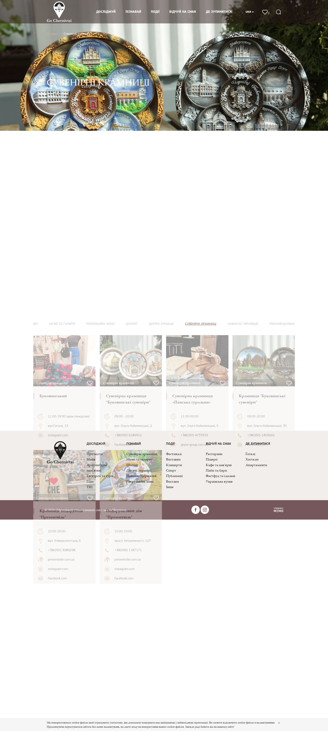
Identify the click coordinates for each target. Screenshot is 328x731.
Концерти (174, 465)
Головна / (53, 34)
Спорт (171, 470)
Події (155, 12)
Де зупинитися (219, 12)
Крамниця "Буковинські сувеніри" (262, 520)
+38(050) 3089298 (61, 672)
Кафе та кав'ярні (219, 465)
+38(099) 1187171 (128, 672)
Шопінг (132, 465)
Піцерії (212, 459)
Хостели (252, 459)
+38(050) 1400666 (261, 557)
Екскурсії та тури (100, 475)
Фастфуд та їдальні (220, 475)
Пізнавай (133, 12)
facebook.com (123, 566)
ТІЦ (89, 486)
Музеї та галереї (139, 459)
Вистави (172, 481)
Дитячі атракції (138, 470)
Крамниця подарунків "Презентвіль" (61, 635)
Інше (170, 486)
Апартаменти (256, 465)
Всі (35, 445)
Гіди (90, 481)
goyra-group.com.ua (194, 566)
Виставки (173, 459)
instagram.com (58, 557)
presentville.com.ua (61, 681)
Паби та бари (216, 470)
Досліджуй (106, 12)
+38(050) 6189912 (128, 557)
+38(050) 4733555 (194, 557)
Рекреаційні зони (140, 481)
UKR (250, 12)
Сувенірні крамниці (77, 34)
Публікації (174, 475)
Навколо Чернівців (141, 475)
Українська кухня (219, 481)
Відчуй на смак (182, 12)
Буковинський (53, 517)
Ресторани (214, 453)
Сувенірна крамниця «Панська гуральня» (192, 520)
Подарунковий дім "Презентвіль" (124, 635)
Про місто (95, 453)
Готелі (250, 453)
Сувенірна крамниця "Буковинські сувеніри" (128, 520)
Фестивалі (174, 453)
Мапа (91, 459)
